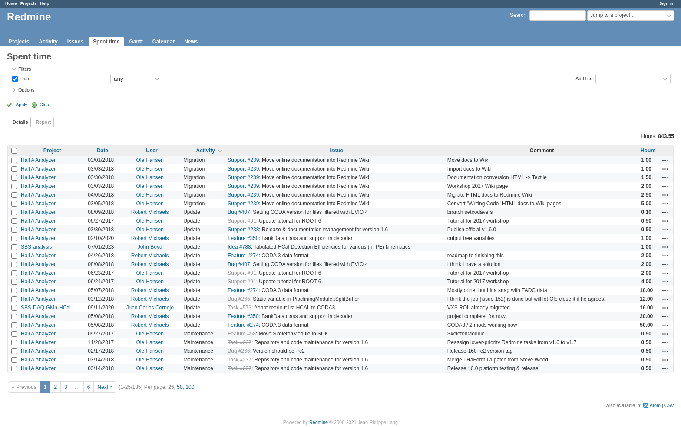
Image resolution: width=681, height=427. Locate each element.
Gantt (135, 42)
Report (43, 122)
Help (45, 3)
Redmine (318, 422)
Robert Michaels (150, 212)
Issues (75, 42)
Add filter (584, 78)
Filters (24, 69)
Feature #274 (243, 256)
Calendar (163, 42)
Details (20, 122)
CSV (669, 405)
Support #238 (243, 230)
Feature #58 (242, 334)
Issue (337, 151)
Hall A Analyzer (38, 160)
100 (189, 387)
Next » (104, 387)
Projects (28, 3)
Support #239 (243, 160)
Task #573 (239, 308)
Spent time (106, 42)
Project (52, 151)
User (152, 151)
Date (24, 78)
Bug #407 (239, 212)
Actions (665, 160)
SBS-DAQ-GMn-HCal (46, 308)
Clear (45, 104)
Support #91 (242, 221)
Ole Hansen (150, 160)
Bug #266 (239, 351)
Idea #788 (239, 247)
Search (518, 15)
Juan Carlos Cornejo (150, 308)
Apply (21, 104)
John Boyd (150, 247)
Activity (48, 42)
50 (179, 387)
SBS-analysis (36, 247)
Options (26, 89)
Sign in (666, 3)
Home (11, 3)
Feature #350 (243, 238)
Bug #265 (239, 299)
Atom (655, 405)
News (191, 42)
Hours (648, 151)
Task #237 (239, 342)
